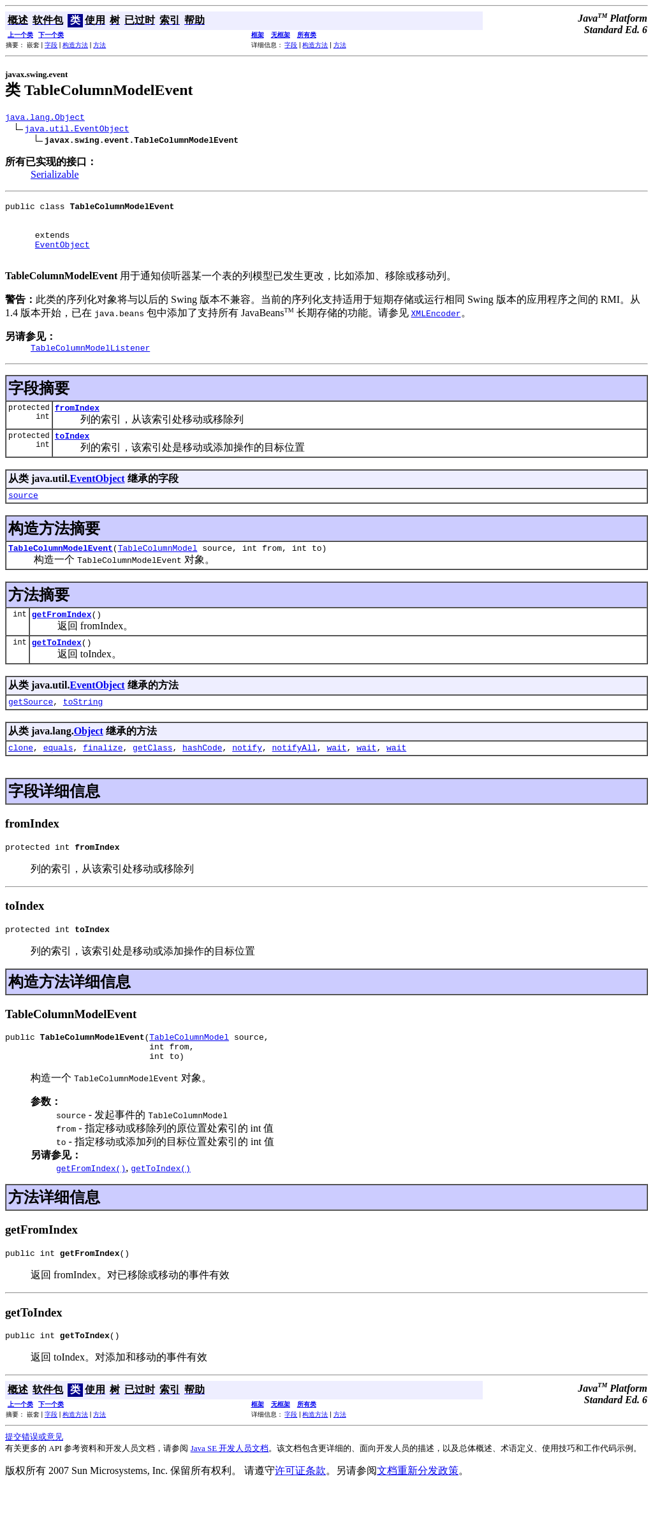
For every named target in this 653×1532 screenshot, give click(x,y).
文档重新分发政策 (418, 1514)
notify (247, 778)
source (23, 516)
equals (58, 778)
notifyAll (294, 778)
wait (336, 778)
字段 (51, 44)
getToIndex (57, 669)
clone (20, 778)
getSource (30, 730)
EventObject (62, 255)
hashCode (202, 778)
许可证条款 (300, 1514)
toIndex (72, 454)
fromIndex (77, 424)
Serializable (55, 176)
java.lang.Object (45, 118)
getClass (152, 778)
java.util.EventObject (77, 130)
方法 (99, 44)
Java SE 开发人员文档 (230, 1492)
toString (83, 730)
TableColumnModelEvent (60, 570)
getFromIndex (62, 639)
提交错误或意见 (34, 1480)
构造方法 (75, 44)
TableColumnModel (158, 570)
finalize (102, 778)
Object (88, 759)
